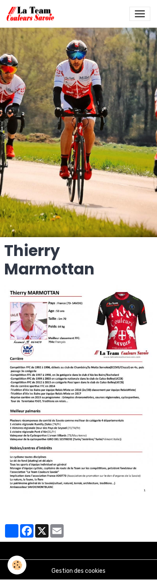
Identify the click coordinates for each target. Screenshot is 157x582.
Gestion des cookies (78, 570)
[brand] (32, 14)
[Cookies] (17, 565)
